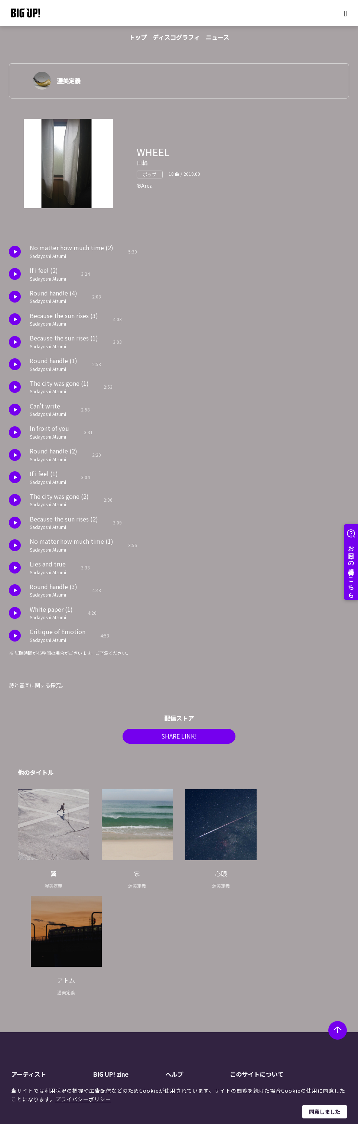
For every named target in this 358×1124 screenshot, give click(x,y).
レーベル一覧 (40, 994)
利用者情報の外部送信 (269, 1013)
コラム (114, 994)
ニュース (217, 37)
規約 (184, 1013)
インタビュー (121, 1004)
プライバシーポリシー (83, 1099)
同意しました (324, 1111)
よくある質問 (194, 1004)
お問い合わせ (194, 1032)
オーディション (124, 1013)
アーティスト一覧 (45, 985)
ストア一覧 (192, 994)
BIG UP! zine (110, 970)
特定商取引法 (258, 1004)
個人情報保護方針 (264, 994)
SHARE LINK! (179, 738)
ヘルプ (174, 970)
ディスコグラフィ (176, 37)
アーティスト (28, 970)
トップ (138, 37)
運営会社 (253, 985)
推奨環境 (189, 1023)
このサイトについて (256, 970)
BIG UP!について (198, 985)
